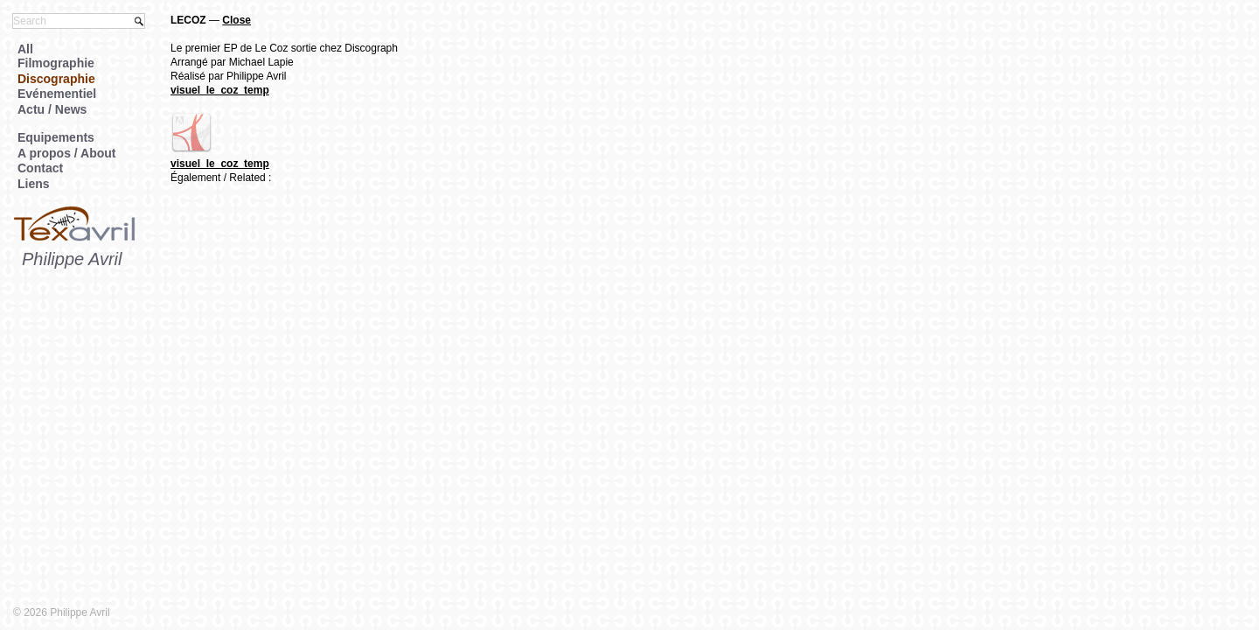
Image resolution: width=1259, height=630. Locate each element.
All (25, 49)
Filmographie (55, 63)
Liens (33, 184)
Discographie (56, 79)
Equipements (55, 137)
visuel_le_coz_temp (219, 90)
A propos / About (66, 153)
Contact (40, 168)
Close (236, 20)
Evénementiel (56, 94)
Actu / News (52, 109)
